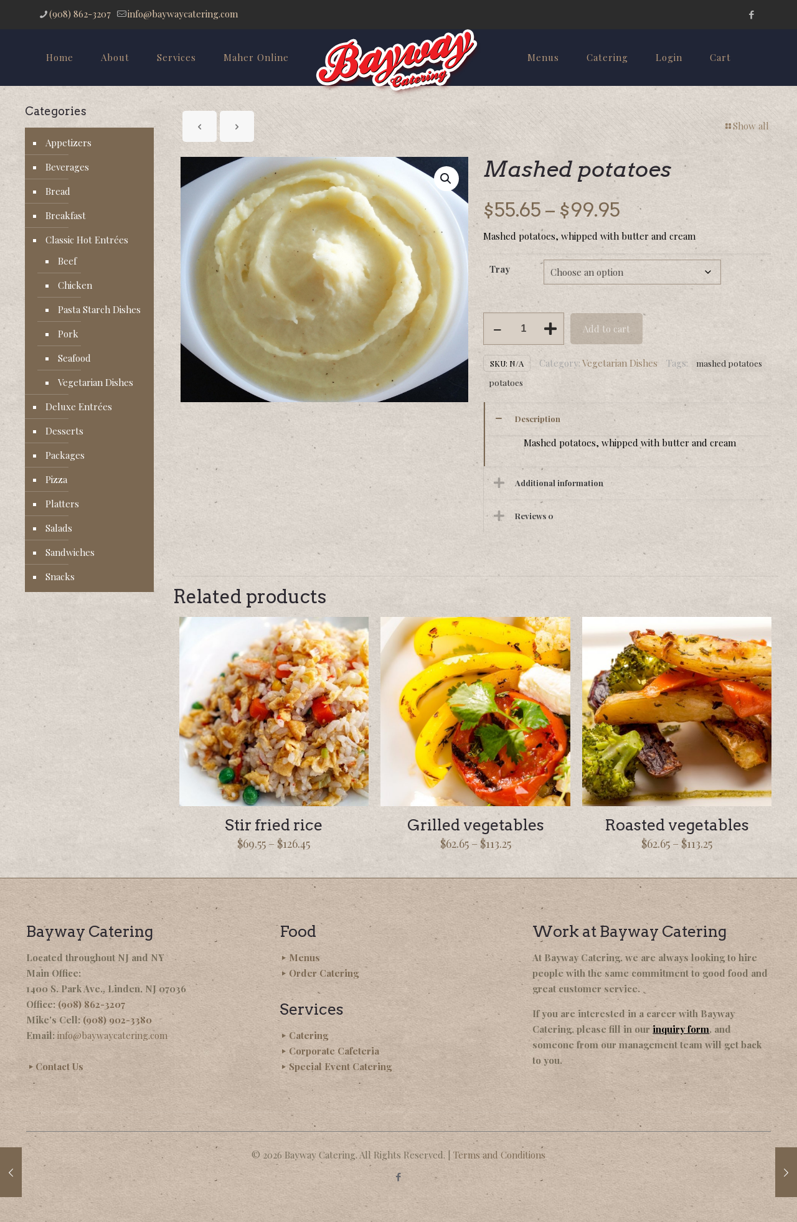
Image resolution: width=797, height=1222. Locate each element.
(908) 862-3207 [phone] (80, 13)
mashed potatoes (729, 363)
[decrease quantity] (497, 329)
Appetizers (68, 142)
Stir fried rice (274, 824)
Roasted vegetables (677, 824)
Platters (62, 503)
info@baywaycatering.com (112, 1035)
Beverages (67, 167)
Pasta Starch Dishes (99, 309)
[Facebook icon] (751, 14)
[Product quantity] (523, 329)
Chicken (75, 285)
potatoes (506, 382)
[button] (446, 178)
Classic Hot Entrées (86, 239)
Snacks (60, 576)
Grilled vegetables (475, 824)
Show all (746, 126)
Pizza (56, 479)
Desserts (64, 431)
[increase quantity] (550, 329)
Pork (68, 333)
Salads (58, 528)
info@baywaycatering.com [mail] (183, 13)
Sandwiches (70, 552)
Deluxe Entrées (78, 406)
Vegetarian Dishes (620, 363)
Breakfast (65, 215)
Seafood (74, 358)
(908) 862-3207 (91, 1004)
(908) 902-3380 (117, 1019)
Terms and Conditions (499, 1155)
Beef (67, 261)
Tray (499, 269)
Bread (57, 191)
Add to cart (606, 328)
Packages (65, 455)
